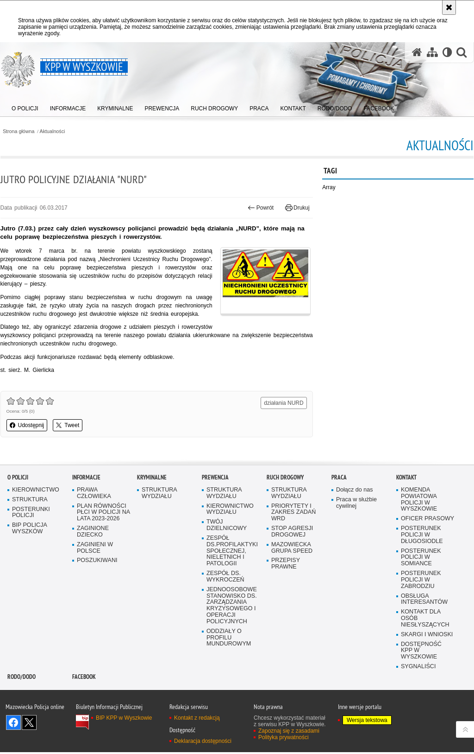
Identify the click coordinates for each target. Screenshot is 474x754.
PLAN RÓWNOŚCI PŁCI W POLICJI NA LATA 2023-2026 (104, 531)
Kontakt (406, 496)
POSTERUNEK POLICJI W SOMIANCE (421, 576)
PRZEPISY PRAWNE (285, 583)
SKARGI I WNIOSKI (427, 654)
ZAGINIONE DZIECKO (93, 550)
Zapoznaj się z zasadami (288, 750)
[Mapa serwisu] (431, 52)
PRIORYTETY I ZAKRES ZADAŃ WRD (293, 531)
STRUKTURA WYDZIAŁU (159, 512)
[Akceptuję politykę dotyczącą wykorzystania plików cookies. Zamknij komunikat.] (449, 7)
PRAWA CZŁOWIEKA (94, 512)
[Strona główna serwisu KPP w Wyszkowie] (417, 52)
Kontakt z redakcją (197, 737)
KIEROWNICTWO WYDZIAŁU (230, 528)
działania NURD (283, 404)
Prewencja (215, 496)
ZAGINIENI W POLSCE (95, 567)
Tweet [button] (67, 426)
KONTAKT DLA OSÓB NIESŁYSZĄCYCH (425, 637)
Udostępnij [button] (26, 426)
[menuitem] (25, 107)
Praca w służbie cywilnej (356, 522)
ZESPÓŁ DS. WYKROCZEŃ (225, 596)
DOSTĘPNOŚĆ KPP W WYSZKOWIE (421, 670)
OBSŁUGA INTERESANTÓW (424, 618)
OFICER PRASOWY (428, 538)
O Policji (17, 496)
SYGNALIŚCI (418, 686)
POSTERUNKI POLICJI (31, 531)
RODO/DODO (21, 696)
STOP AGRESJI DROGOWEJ (292, 550)
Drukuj (297, 207)
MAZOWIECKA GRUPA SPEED (292, 567)
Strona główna (18, 131)
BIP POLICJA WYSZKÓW (29, 547)
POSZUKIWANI (97, 580)
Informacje (86, 496)
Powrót (261, 207)
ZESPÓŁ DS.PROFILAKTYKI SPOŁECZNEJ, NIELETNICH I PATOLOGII (232, 570)
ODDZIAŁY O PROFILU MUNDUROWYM (228, 657)
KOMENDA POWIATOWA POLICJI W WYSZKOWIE (419, 518)
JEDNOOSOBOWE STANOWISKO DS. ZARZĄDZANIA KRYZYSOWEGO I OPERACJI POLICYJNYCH (231, 625)
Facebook (84, 696)
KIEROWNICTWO (35, 509)
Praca (339, 496)
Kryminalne (152, 496)
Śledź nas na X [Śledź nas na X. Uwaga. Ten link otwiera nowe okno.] (29, 742)
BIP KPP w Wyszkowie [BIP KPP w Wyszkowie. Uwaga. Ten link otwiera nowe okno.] (124, 737)
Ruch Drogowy (285, 496)
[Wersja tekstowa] (447, 52)
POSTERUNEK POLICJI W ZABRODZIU (421, 599)
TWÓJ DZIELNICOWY (226, 544)
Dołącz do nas (354, 509)
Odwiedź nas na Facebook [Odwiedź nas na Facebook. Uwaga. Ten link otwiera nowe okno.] (13, 742)
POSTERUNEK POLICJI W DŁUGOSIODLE (422, 553)
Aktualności (52, 131)
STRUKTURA (30, 519)
